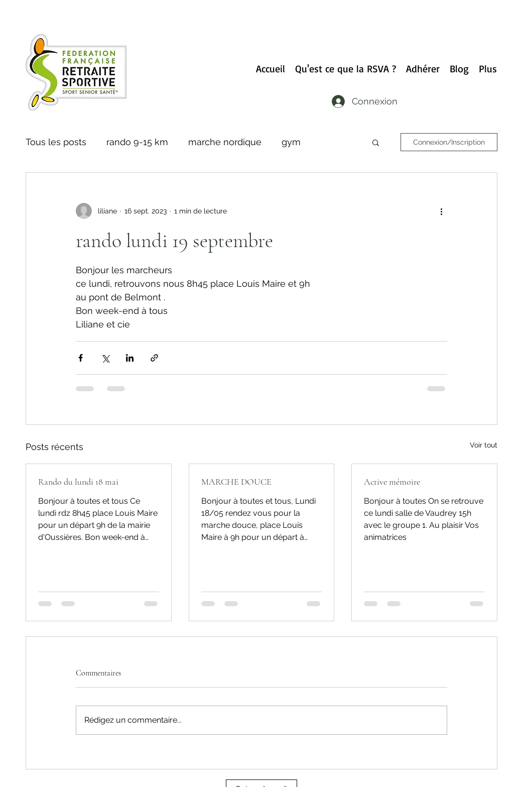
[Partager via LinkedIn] (130, 358)
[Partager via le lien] (154, 358)
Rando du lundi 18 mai (78, 481)
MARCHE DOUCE (236, 481)
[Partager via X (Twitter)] (105, 358)
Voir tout (483, 445)
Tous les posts (56, 142)
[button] (375, 142)
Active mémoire (392, 481)
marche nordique (225, 142)
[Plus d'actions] (441, 211)
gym (291, 142)
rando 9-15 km (137, 142)
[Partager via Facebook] (80, 358)
